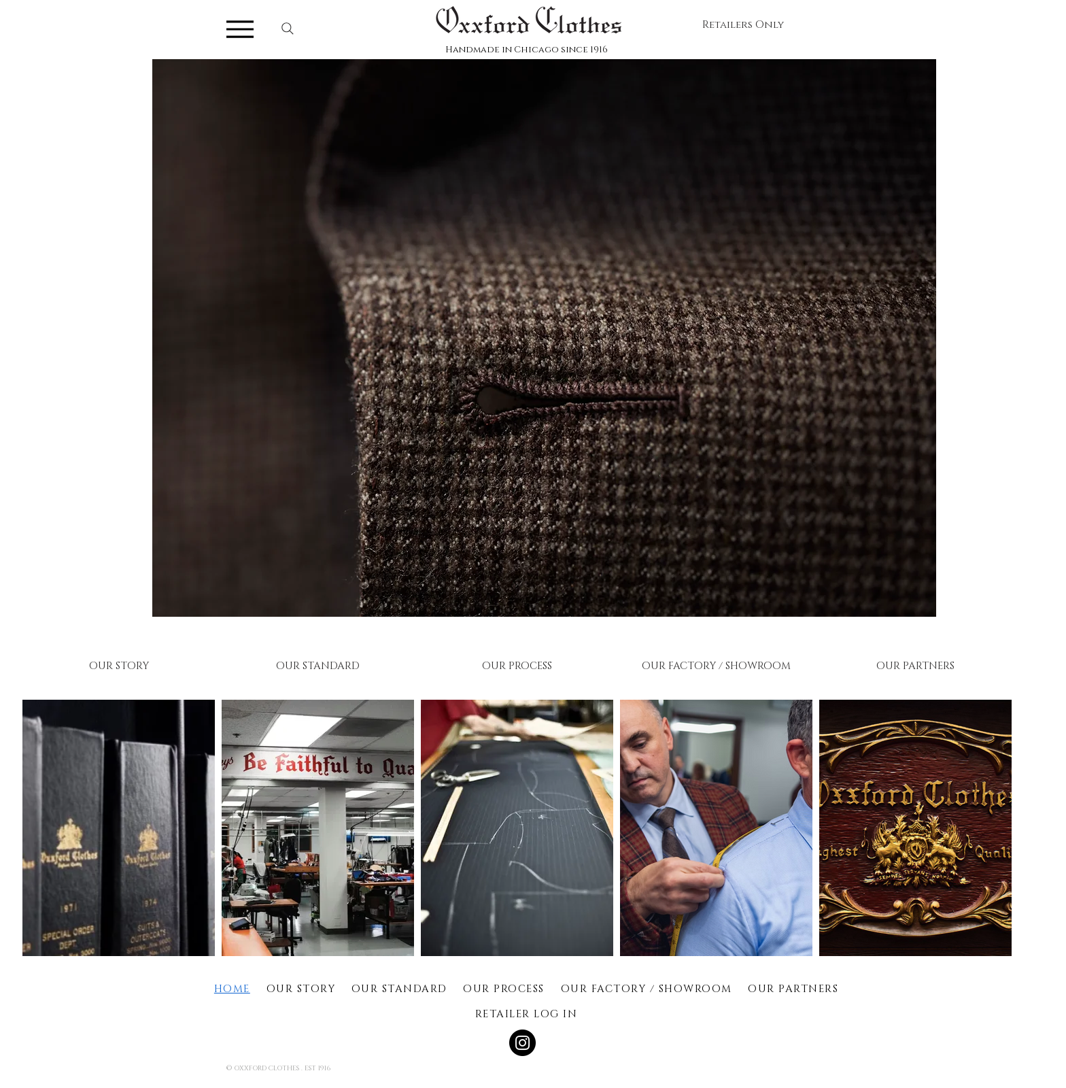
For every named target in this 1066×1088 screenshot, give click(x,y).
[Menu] (240, 29)
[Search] (287, 28)
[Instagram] (522, 1043)
